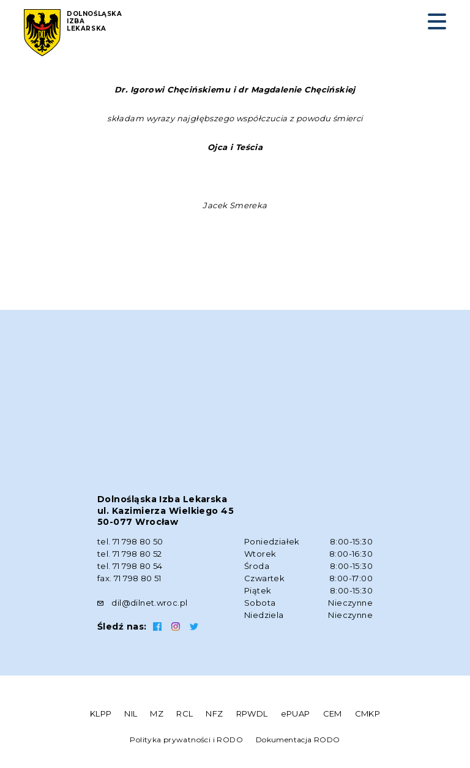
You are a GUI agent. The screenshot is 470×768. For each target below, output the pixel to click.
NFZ (214, 713)
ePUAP (295, 713)
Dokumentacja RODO (298, 739)
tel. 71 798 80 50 (130, 541)
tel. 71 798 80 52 (129, 554)
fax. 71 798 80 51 (129, 578)
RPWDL (252, 713)
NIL (130, 713)
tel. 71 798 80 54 (130, 566)
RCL (184, 713)
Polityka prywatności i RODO (186, 739)
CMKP (368, 713)
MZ (156, 713)
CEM (332, 713)
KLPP (101, 713)
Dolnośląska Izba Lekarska (94, 21)
